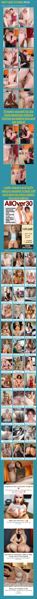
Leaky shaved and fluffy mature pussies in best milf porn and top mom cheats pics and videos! (18, 193)
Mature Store (15, 2)
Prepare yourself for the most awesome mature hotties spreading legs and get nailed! (18, 116)
